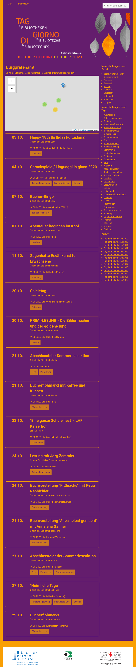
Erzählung (108, 156)
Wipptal (107, 102)
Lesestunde (109, 181)
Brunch (107, 140)
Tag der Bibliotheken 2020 (116, 273)
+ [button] (12, 81)
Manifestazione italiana (115, 194)
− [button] (12, 89)
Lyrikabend (109, 191)
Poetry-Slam (109, 204)
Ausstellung (109, 115)
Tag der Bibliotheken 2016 (116, 261)
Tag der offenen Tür (113, 216)
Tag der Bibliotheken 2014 (116, 254)
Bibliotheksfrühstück (113, 124)
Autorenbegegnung (113, 118)
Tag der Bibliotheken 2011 (116, 245)
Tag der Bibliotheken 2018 (116, 267)
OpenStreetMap (85, 130)
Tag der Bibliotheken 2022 (116, 280)
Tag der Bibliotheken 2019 (116, 270)
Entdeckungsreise (112, 153)
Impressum (23, 4)
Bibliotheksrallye (111, 131)
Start (10, 4)
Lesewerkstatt (110, 185)
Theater (107, 220)
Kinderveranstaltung (113, 172)
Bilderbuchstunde (112, 137)
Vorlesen (108, 223)
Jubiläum (108, 165)
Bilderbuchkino (111, 134)
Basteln (107, 121)
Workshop (108, 229)
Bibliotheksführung (112, 127)
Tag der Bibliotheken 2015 (116, 258)
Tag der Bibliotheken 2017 (116, 264)
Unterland (108, 96)
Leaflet (75, 130)
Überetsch (108, 93)
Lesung (107, 188)
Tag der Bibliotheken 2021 (116, 277)
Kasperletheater (111, 169)
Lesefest (108, 178)
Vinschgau (109, 99)
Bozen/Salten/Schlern (114, 74)
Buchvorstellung (111, 146)
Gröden (107, 86)
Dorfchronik (109, 150)
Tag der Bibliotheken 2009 (116, 238)
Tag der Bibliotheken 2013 (116, 251)
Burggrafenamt (111, 77)
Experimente (109, 159)
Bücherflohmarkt (111, 143)
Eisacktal (108, 80)
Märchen (108, 197)
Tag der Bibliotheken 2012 (116, 248)
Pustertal (108, 89)
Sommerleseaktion (112, 210)
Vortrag (107, 226)
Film (106, 162)
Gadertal (108, 83)
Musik (106, 200)
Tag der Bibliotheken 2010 (116, 242)
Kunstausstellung (112, 175)
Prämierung (109, 207)
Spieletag (108, 213)
